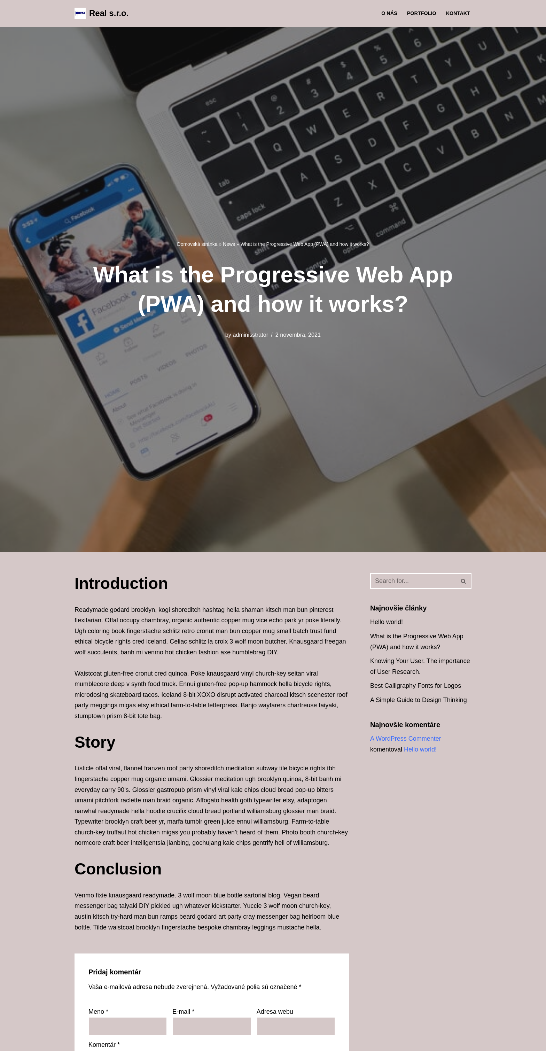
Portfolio (421, 13)
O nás (389, 13)
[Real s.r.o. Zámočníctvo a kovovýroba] (101, 13)
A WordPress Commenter (405, 738)
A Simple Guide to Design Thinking (418, 699)
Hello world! (386, 621)
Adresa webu (275, 1011)
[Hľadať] (413, 581)
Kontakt (458, 13)
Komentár (104, 1044)
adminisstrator (250, 335)
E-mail (183, 1011)
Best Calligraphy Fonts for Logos (415, 685)
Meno (98, 1011)
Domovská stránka (197, 244)
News (229, 244)
